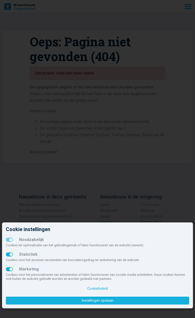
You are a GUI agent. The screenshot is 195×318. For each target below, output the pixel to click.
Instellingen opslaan (97, 300)
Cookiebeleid (97, 288)
